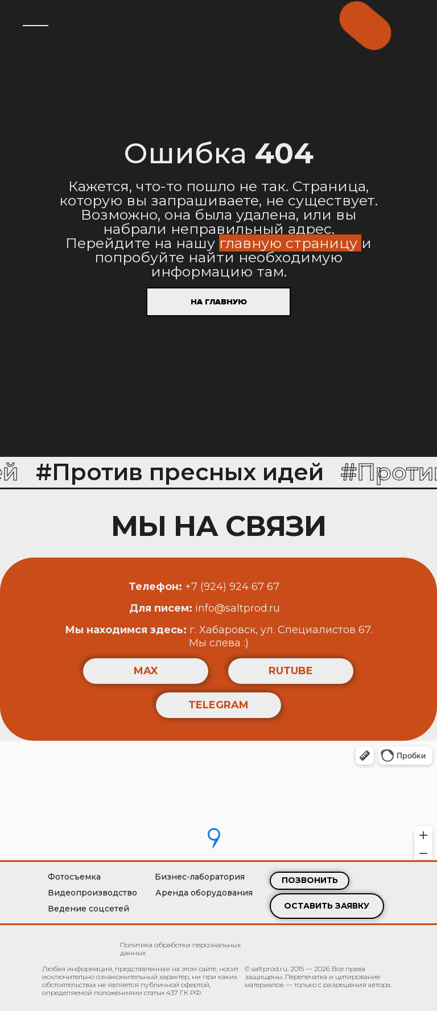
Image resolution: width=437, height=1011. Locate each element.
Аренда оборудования (204, 893)
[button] (327, 906)
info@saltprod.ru (204, 608)
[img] (72, 946)
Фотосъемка (74, 877)
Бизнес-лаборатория (200, 877)
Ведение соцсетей (88, 908)
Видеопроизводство (92, 893)
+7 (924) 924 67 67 (204, 586)
